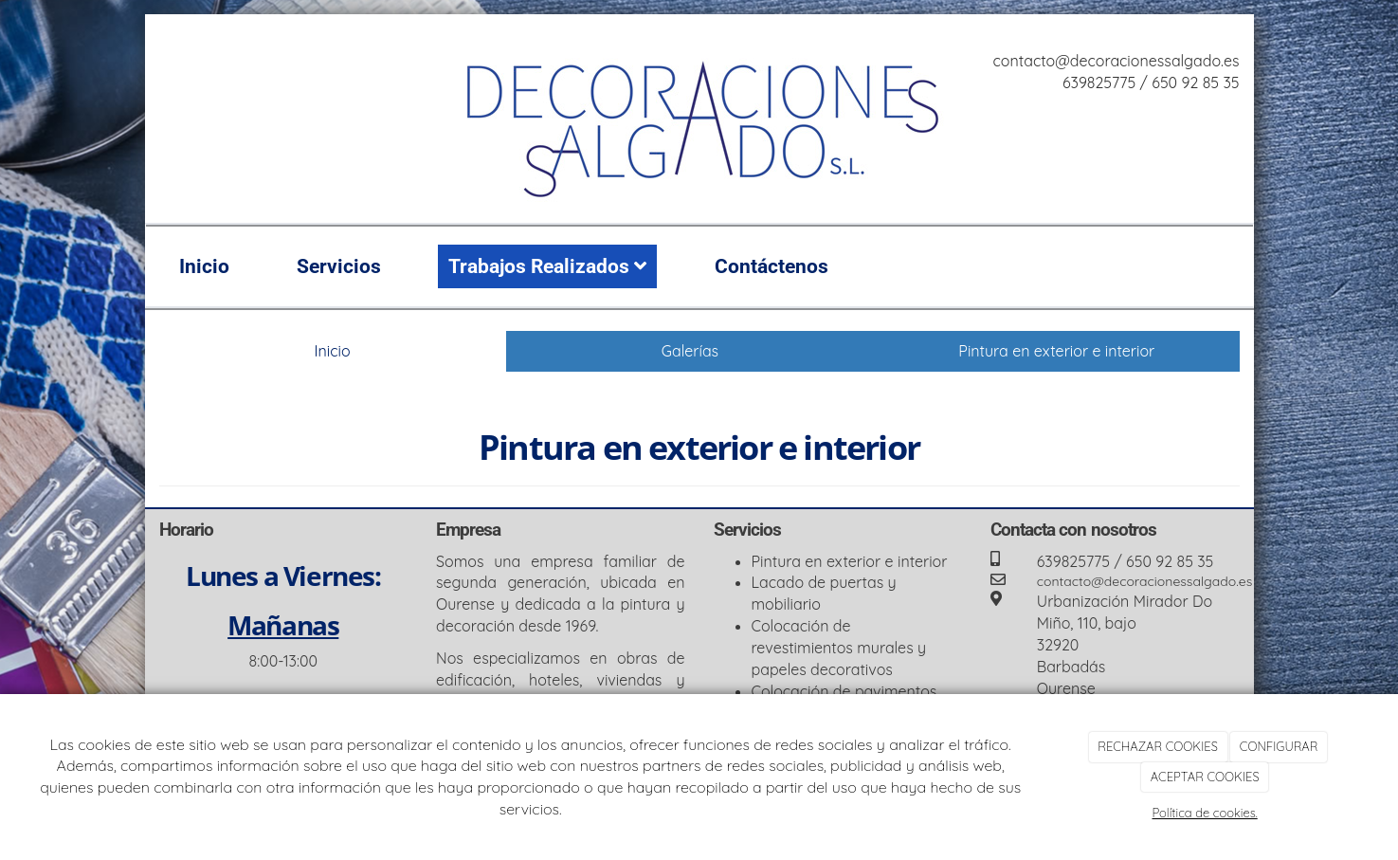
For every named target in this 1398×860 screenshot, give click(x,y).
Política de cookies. (1205, 812)
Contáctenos (771, 266)
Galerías (690, 350)
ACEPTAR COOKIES (1205, 776)
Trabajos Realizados (547, 266)
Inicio (204, 266)
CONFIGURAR (1279, 746)
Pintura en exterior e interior (1056, 350)
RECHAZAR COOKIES (1157, 746)
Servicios (339, 266)
